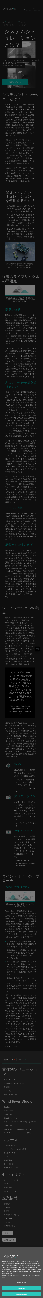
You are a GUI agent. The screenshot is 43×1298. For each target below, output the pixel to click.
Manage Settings (21, 1284)
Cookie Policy (12, 1277)
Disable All (21, 1290)
